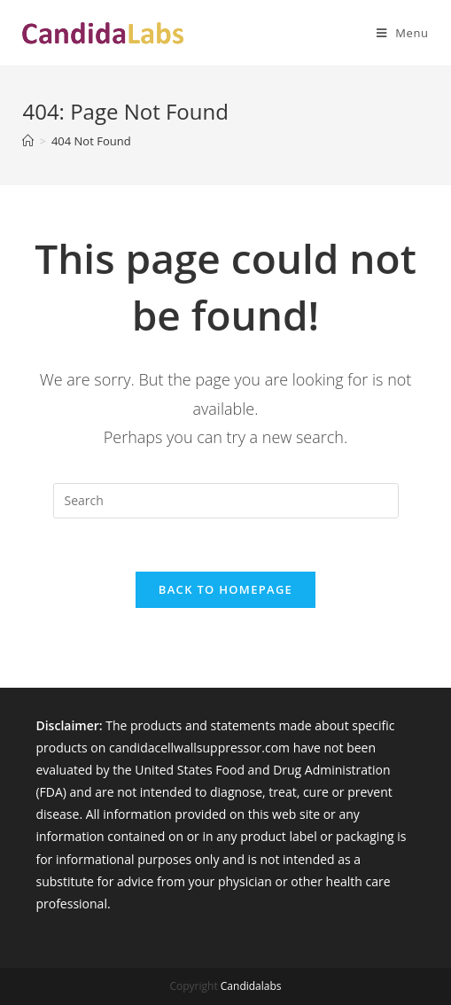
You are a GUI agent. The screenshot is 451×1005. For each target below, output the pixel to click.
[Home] (28, 141)
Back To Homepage (225, 589)
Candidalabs (251, 985)
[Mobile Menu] (396, 33)
